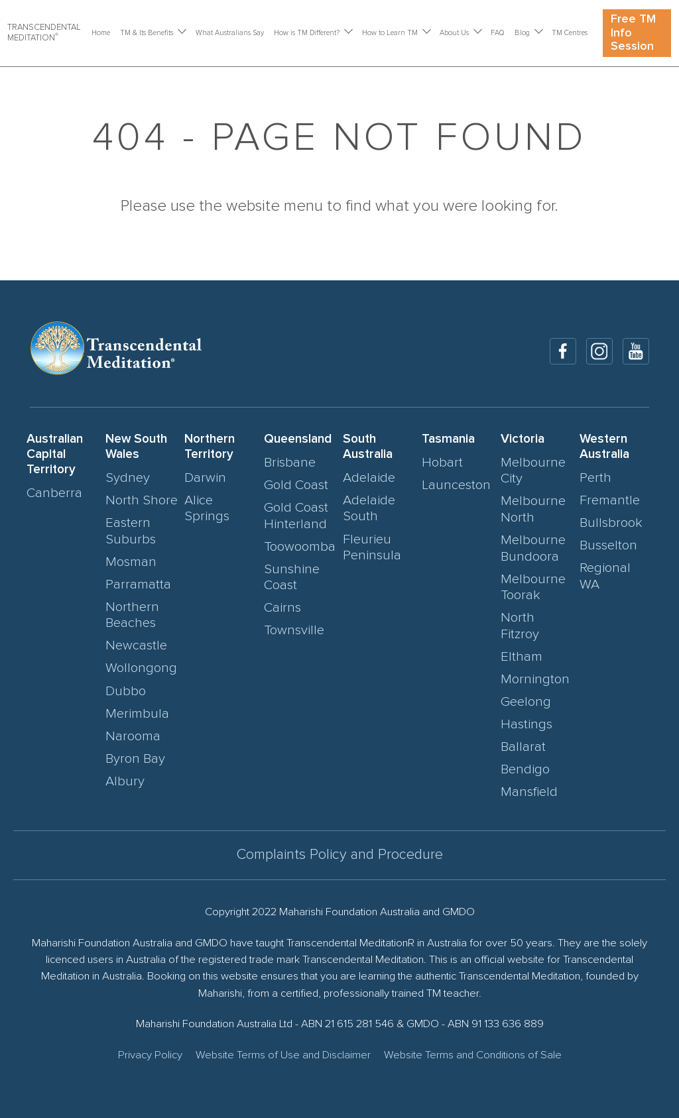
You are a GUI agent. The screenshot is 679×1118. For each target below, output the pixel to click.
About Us (454, 32)
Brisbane (290, 462)
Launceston (456, 485)
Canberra (54, 493)
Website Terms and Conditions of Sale (473, 1055)
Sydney (127, 477)
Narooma (132, 736)
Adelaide (369, 477)
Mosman (130, 562)
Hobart (442, 462)
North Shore (141, 500)
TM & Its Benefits (146, 32)
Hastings (526, 724)
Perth (595, 477)
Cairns (282, 607)
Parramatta (138, 584)
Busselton (608, 545)
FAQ (497, 32)
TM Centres (569, 32)
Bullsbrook (611, 523)
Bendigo (525, 769)
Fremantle (610, 500)
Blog (522, 32)
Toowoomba (300, 546)
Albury (125, 781)
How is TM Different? (307, 32)
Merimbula (137, 713)
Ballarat (523, 747)
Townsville (294, 630)
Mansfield (529, 792)
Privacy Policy (150, 1055)
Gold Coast (296, 485)
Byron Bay (135, 758)
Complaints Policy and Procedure (340, 855)
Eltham (521, 656)
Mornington (535, 679)
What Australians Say (230, 32)
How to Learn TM (390, 32)
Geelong (526, 701)
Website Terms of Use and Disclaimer (283, 1055)
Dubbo (125, 691)
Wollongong (141, 668)
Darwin (205, 477)
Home (101, 32)
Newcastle (136, 645)
